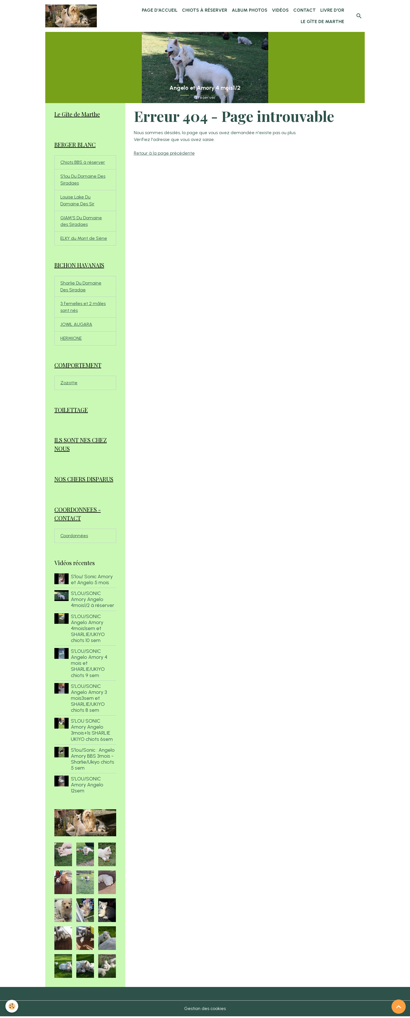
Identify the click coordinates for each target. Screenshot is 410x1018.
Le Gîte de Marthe (322, 21)
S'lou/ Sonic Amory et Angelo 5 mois (92, 581)
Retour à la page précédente (164, 153)
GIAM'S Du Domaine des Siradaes (81, 221)
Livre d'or (332, 10)
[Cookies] (12, 1006)
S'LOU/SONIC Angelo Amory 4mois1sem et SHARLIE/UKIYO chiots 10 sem (88, 630)
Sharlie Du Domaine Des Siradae (80, 287)
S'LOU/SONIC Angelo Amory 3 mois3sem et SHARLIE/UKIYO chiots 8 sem (89, 699)
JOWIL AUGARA (76, 325)
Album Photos (249, 10)
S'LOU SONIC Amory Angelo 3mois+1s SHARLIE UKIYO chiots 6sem (92, 731)
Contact (304, 10)
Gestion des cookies (205, 1010)
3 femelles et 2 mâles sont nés (83, 308)
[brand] (71, 16)
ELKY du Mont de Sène (83, 239)
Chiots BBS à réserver (82, 162)
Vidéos (280, 10)
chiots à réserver (204, 10)
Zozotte (68, 384)
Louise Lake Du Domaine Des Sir (77, 201)
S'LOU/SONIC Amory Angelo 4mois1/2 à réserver (92, 601)
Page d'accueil (159, 10)
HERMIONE (71, 339)
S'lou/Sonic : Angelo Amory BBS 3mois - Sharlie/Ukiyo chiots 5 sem (93, 760)
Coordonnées (74, 537)
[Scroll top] (398, 1006)
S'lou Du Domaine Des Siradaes (82, 180)
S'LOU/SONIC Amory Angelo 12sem (87, 786)
